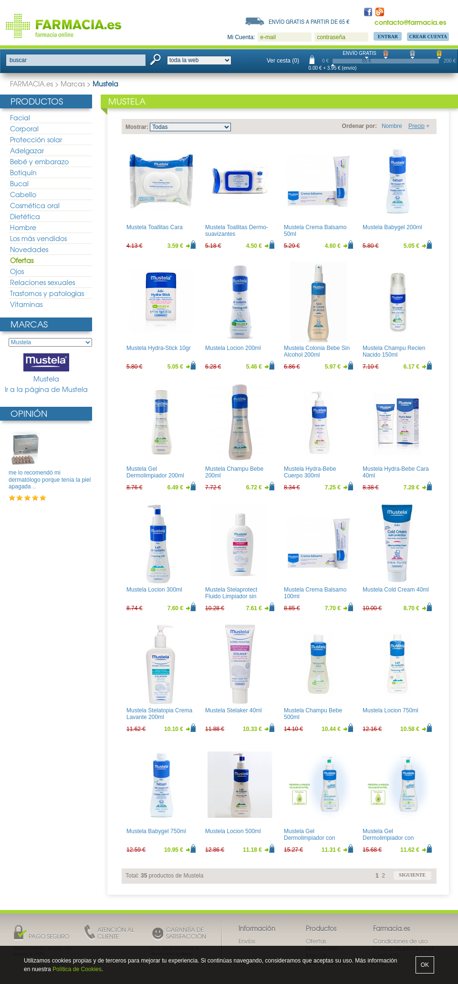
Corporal (24, 128)
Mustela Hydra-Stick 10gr (158, 348)
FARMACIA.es (31, 83)
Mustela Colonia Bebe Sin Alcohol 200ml (317, 351)
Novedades (29, 249)
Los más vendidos (38, 238)
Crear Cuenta (428, 36)
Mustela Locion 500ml (233, 831)
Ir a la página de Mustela (46, 389)
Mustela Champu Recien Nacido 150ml (394, 351)
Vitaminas (26, 304)
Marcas (73, 83)
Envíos (247, 941)
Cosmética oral (35, 205)
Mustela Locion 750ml (390, 710)
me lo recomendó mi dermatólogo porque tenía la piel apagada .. (50, 479)
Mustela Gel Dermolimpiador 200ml (155, 472)
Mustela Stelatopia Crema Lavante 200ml (159, 713)
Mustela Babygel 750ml (156, 831)
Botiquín (23, 172)
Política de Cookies (77, 969)
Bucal (19, 183)
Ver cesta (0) (283, 60)
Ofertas (21, 260)
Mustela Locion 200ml (233, 348)
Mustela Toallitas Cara (154, 227)
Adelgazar (27, 150)
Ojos (17, 271)
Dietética (25, 216)
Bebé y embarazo (39, 161)
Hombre (23, 227)
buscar (18, 60)
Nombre (392, 126)
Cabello (23, 194)
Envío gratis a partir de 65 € (309, 21)
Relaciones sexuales (42, 282)
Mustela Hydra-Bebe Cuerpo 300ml (310, 472)
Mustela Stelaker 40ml (233, 710)
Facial (20, 117)
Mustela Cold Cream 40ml (396, 589)
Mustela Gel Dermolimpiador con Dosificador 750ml (309, 838)
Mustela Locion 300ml (154, 589)
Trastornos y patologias (47, 293)
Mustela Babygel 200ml (392, 227)
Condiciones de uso (400, 941)
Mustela (46, 368)
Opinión (28, 413)
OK (425, 965)
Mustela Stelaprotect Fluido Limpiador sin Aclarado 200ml (231, 596)
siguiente (412, 875)
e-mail (268, 37)
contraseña (331, 37)
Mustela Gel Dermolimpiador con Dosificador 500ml (388, 838)
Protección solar (36, 139)
